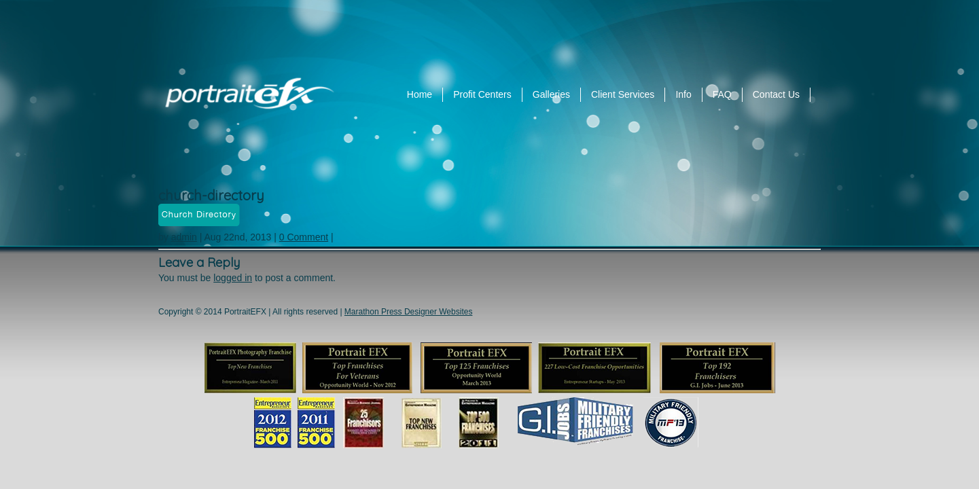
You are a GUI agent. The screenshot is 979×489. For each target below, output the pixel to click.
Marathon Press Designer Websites (408, 311)
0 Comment (303, 237)
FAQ (722, 94)
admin (184, 237)
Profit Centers (482, 94)
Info (683, 94)
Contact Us (776, 94)
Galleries (551, 94)
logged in (232, 277)
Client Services (622, 94)
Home (419, 94)
